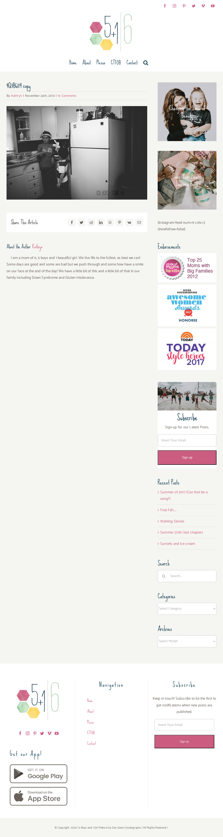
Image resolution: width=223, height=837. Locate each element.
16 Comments (67, 95)
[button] (145, 62)
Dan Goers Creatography (126, 827)
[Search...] (187, 576)
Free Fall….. (168, 510)
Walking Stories (172, 521)
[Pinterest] (35, 733)
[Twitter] (42, 733)
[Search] (164, 576)
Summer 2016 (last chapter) (181, 532)
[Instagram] (28, 733)
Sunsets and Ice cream (177, 544)
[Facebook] (20, 733)
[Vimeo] (49, 733)
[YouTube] (57, 733)
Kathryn (16, 95)
